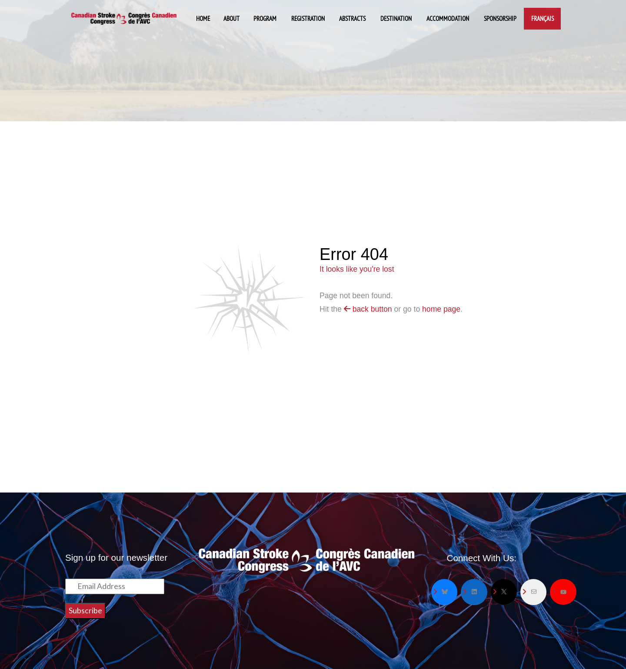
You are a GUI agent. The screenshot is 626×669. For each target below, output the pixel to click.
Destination (396, 18)
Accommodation (447, 18)
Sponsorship (500, 18)
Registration (308, 18)
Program (264, 18)
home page (441, 309)
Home (203, 18)
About (231, 18)
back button (368, 309)
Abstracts (352, 18)
